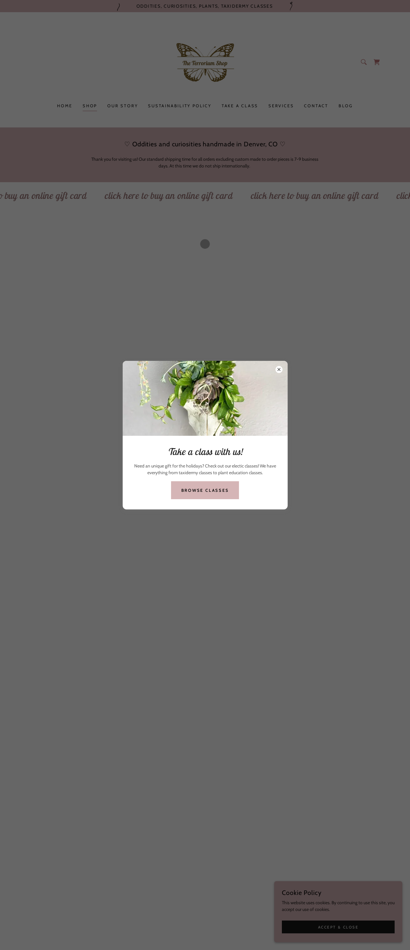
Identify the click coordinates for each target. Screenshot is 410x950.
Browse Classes (205, 490)
